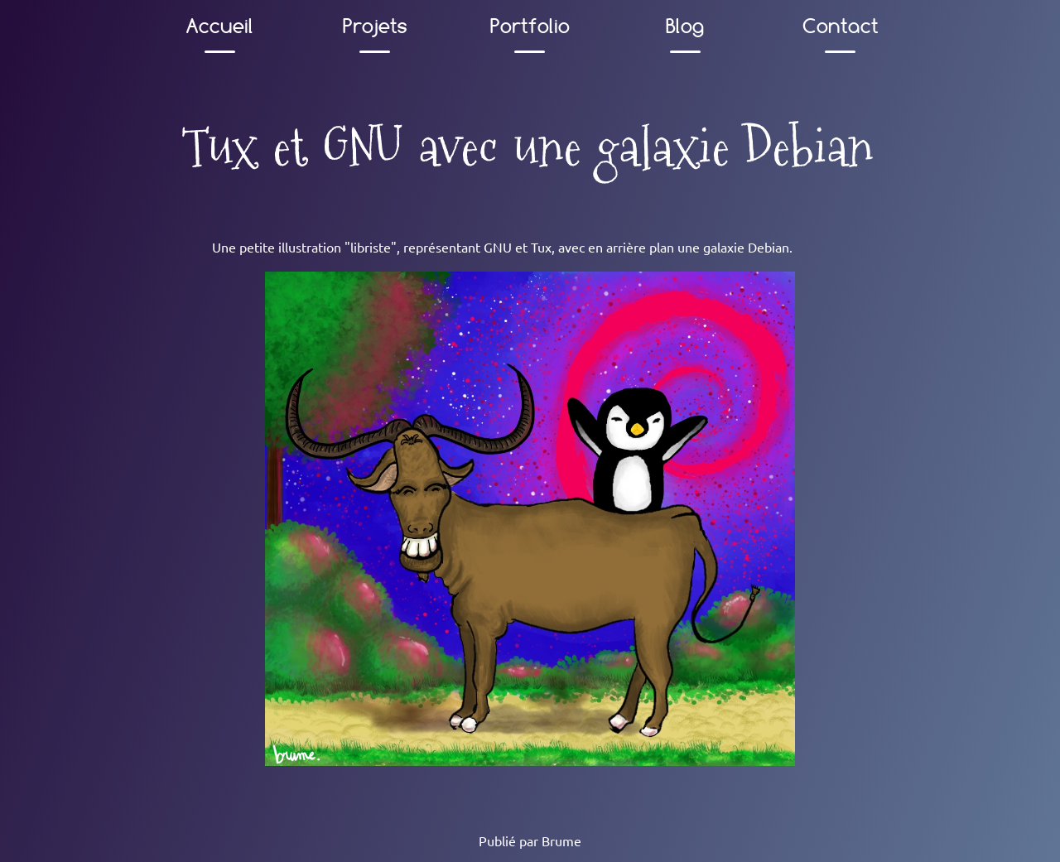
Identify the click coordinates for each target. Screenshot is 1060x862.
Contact (840, 26)
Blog (685, 26)
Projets (375, 26)
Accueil (219, 26)
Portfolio (530, 26)
